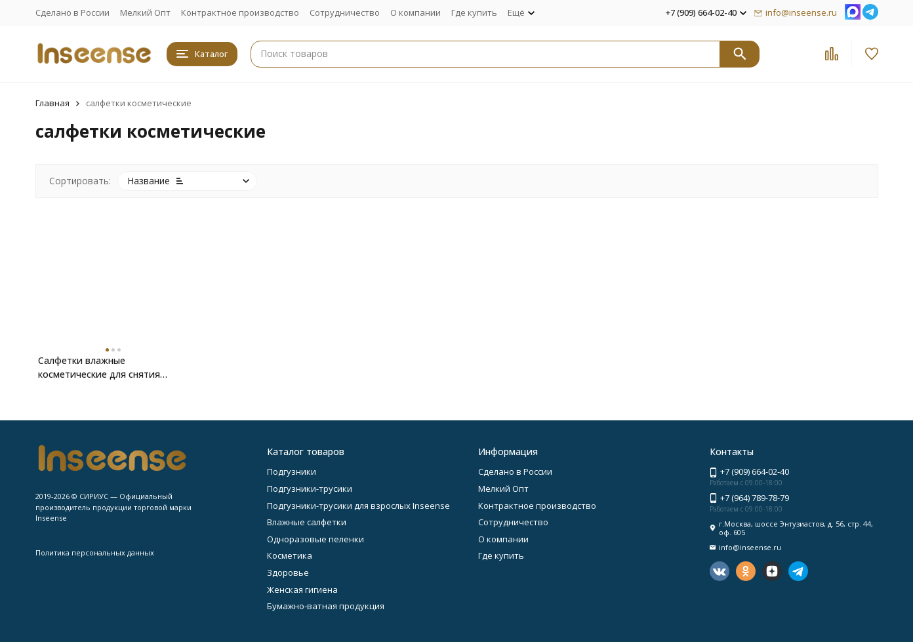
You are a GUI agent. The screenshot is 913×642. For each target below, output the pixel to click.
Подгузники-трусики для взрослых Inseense (358, 506)
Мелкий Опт (145, 12)
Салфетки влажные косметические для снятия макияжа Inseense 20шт (99, 367)
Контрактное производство (240, 12)
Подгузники (291, 471)
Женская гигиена (302, 589)
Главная (52, 103)
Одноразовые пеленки (315, 539)
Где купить (474, 12)
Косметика (289, 555)
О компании (415, 12)
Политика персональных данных (94, 552)
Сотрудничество (345, 12)
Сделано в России (72, 12)
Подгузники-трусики (309, 488)
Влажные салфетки (306, 522)
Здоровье (288, 572)
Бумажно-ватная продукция (325, 606)
